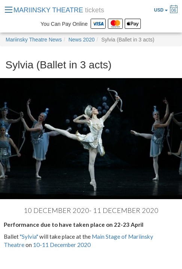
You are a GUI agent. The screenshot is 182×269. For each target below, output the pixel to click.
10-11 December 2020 (62, 244)
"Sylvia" (29, 236)
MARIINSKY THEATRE (58, 10)
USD (161, 10)
